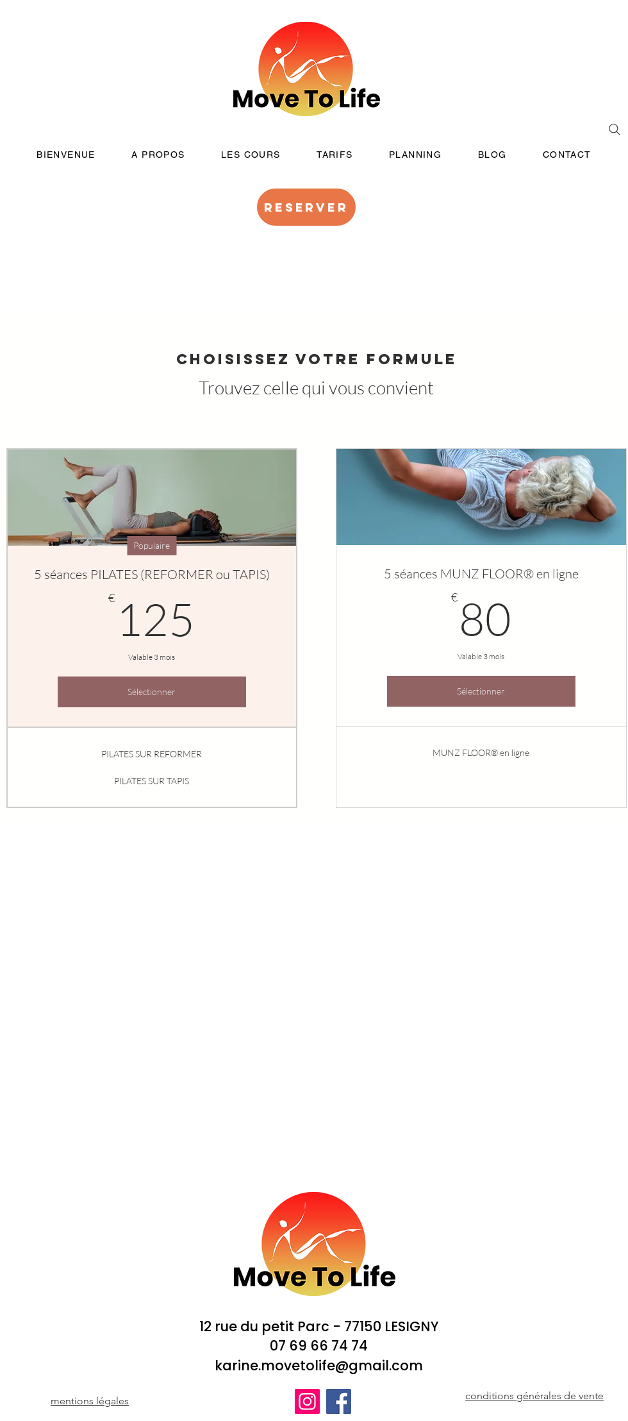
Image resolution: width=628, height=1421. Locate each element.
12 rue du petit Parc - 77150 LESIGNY (319, 1326)
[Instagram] (307, 1401)
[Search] (614, 129)
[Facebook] (338, 1401)
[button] (250, 155)
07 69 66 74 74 (319, 1345)
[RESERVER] (306, 207)
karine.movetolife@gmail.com (319, 1365)
